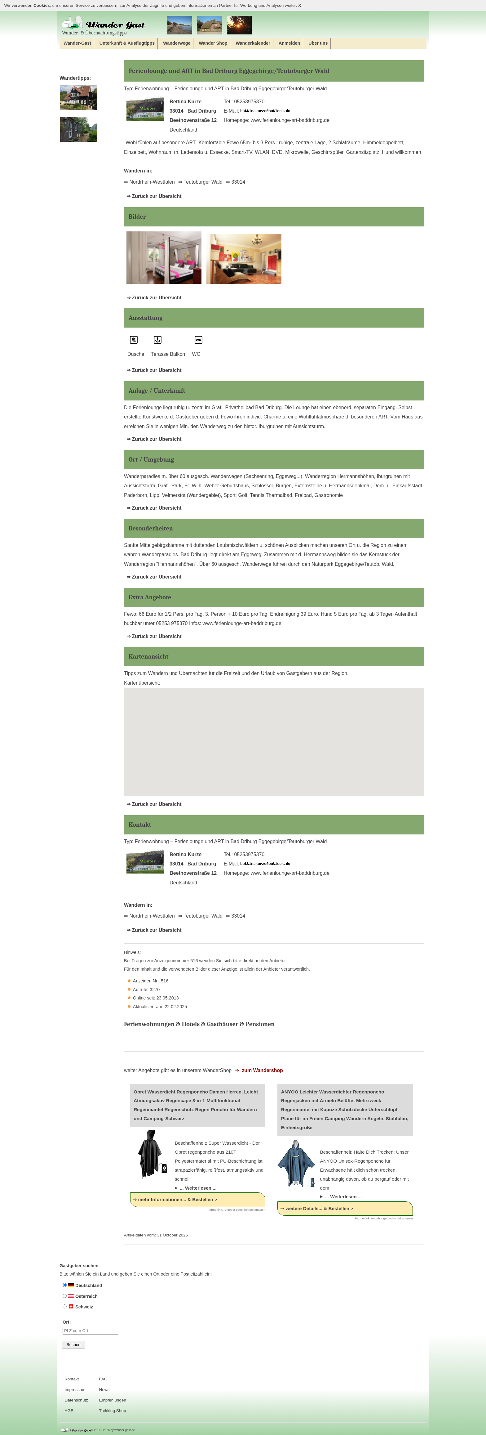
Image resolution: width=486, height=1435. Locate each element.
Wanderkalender (253, 43)
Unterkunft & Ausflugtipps (127, 43)
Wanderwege (176, 43)
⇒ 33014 (235, 182)
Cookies (41, 5)
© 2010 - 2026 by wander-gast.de (113, 1430)
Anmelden (289, 43)
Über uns (318, 43)
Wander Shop (213, 43)
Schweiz (78, 1306)
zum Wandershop (262, 1070)
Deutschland (82, 1285)
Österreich (80, 1296)
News (104, 1389)
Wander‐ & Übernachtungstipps (103, 25)
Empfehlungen (112, 1400)
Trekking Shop (112, 1410)
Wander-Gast (77, 43)
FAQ (103, 1379)
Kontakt (71, 1379)
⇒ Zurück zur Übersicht (153, 196)
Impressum (74, 1389)
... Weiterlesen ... (198, 1188)
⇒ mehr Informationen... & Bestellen (173, 1199)
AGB (68, 1410)
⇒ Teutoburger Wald (200, 182)
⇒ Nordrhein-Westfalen (149, 182)
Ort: (90, 1327)
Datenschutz (76, 1400)
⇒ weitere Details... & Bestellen (314, 1208)
